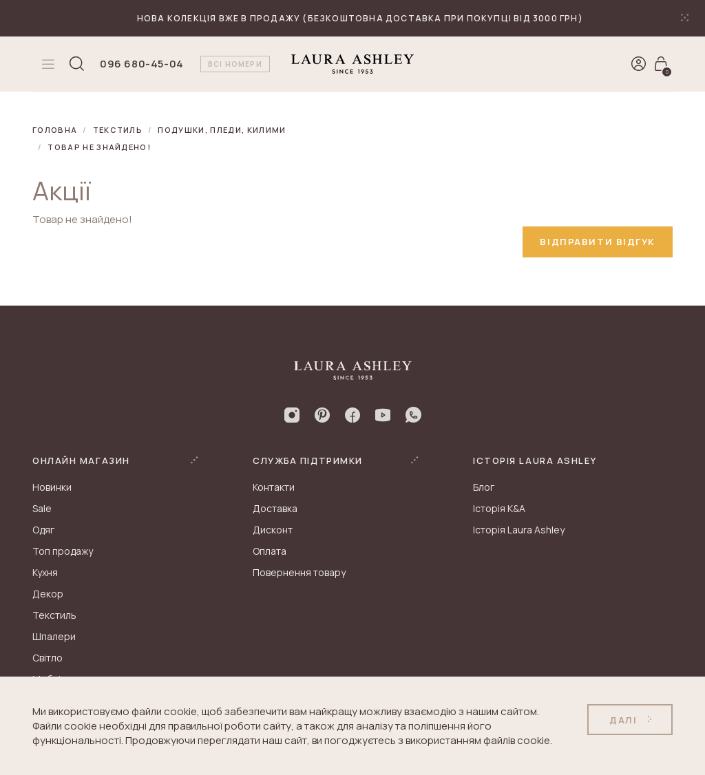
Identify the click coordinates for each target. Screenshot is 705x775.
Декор (47, 593)
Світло (47, 657)
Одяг (43, 529)
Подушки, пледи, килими (222, 130)
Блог (483, 486)
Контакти (274, 486)
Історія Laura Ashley (519, 529)
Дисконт (273, 529)
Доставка (275, 508)
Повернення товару (299, 572)
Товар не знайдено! (99, 147)
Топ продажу (62, 551)
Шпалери (54, 636)
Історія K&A (499, 508)
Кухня (45, 572)
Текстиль (118, 130)
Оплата (269, 551)
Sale (42, 508)
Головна (54, 130)
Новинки (52, 486)
